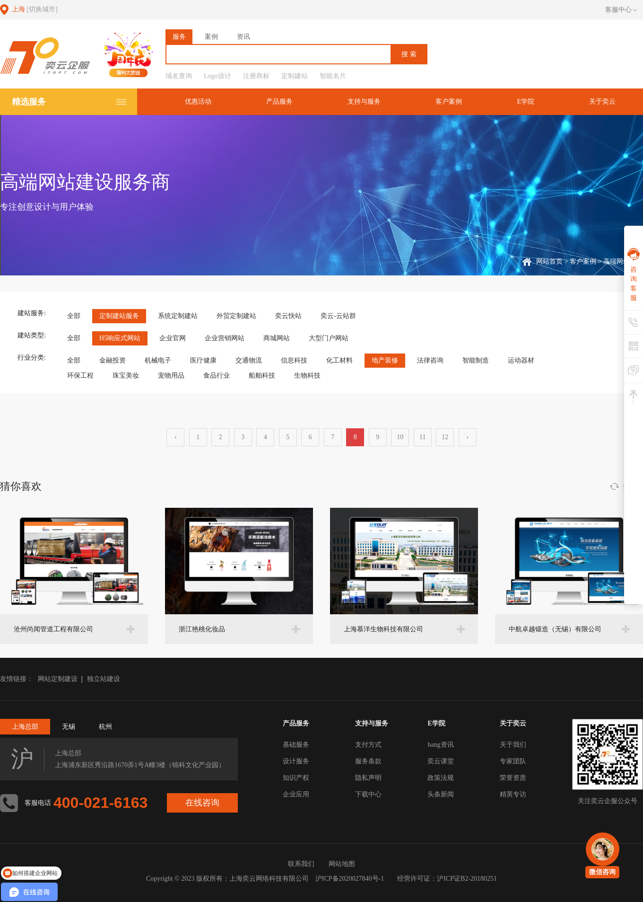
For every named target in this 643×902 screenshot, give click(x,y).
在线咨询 (202, 802)
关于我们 (513, 744)
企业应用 (296, 794)
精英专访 (513, 794)
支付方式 (368, 744)
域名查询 (178, 76)
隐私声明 (368, 777)
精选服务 (29, 101)
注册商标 (256, 76)
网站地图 (342, 863)
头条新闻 (440, 794)
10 (400, 437)
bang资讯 (440, 744)
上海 (35, 9)
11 (422, 437)
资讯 (243, 36)
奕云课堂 (440, 761)
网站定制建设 (58, 678)
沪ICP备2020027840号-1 (349, 878)
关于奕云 (602, 101)
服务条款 (368, 761)
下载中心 (368, 794)
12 (445, 437)
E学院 (525, 101)
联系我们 (301, 863)
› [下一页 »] (467, 437)
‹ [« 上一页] (175, 437)
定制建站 (294, 76)
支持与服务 (364, 101)
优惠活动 (198, 101)
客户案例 (448, 101)
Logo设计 (217, 76)
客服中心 (621, 9)
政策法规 (440, 777)
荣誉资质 (513, 777)
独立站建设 (103, 678)
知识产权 (296, 777)
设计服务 (296, 761)
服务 (179, 36)
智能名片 (333, 76)
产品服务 (279, 101)
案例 (211, 36)
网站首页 (549, 261)
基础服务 (296, 744)
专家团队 (513, 761)
